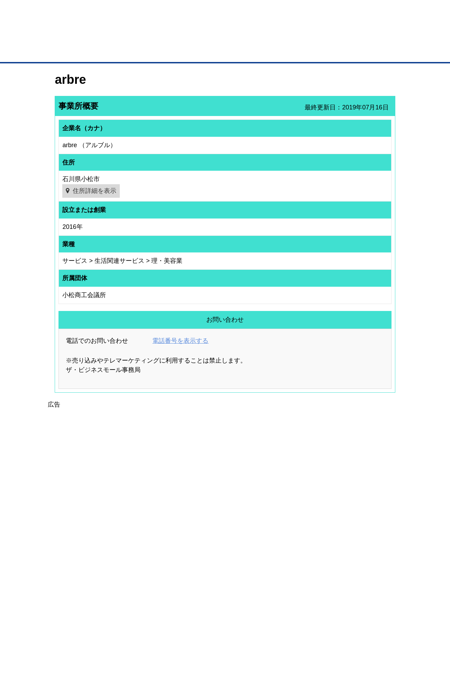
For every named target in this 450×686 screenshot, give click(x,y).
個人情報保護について (362, 644)
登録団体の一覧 (206, 563)
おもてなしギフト (295, 581)
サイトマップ (156, 644)
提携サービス (144, 597)
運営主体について (352, 581)
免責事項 (63, 654)
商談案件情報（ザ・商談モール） (79, 590)
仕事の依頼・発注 (64, 581)
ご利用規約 (313, 644)
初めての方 (65, 644)
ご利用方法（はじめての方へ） (364, 563)
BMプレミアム (145, 563)
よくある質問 (347, 572)
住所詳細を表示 (94, 190)
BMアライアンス (147, 606)
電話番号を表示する (180, 340)
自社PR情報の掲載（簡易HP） (76, 599)
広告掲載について (110, 644)
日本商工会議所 (293, 563)
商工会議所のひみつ (297, 572)
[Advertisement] (225, 458)
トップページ (69, 51)
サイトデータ (198, 644)
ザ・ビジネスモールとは (312, 12)
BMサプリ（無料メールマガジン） (80, 608)
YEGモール (289, 590)
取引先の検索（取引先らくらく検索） (83, 572)
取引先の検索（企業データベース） (173, 52)
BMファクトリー (147, 588)
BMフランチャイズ (149, 615)
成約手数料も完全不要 (171, 37)
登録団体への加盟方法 (213, 572)
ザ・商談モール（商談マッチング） (277, 52)
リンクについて (271, 644)
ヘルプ (234, 644)
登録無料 (81, 37)
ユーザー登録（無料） (68, 563)
